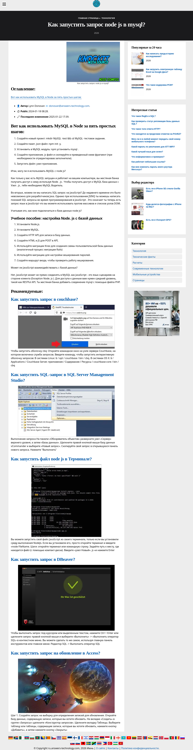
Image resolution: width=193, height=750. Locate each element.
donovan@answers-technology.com (69, 106)
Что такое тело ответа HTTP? (145, 129)
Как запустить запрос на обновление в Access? (55, 652)
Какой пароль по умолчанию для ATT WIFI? (153, 146)
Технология (139, 251)
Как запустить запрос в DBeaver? (43, 559)
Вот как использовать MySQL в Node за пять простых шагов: (46, 97)
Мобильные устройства (146, 274)
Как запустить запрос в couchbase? (44, 299)
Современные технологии (148, 268)
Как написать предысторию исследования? (160, 55)
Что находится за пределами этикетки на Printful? (156, 134)
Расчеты (137, 262)
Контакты (113, 748)
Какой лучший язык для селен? (147, 151)
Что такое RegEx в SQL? (143, 116)
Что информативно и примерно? (148, 157)
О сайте (100, 748)
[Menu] (4, 4)
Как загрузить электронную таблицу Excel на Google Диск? (164, 70)
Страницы (138, 280)
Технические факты (144, 256)
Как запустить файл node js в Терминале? (51, 458)
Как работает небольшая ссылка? (148, 162)
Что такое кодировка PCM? (159, 85)
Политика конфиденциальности (140, 748)
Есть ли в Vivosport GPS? (158, 220)
